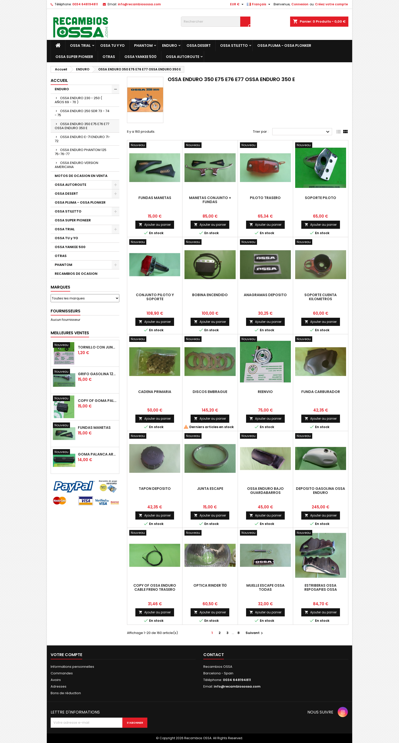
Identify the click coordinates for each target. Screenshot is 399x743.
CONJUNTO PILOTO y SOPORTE (155, 296)
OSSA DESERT (199, 45)
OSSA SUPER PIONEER (74, 56)
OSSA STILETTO (234, 45)
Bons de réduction (66, 693)
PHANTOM (143, 45)
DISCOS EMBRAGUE (210, 391)
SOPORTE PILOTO (320, 197)
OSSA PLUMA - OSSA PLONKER (284, 45)
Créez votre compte (331, 4)
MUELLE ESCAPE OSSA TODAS (265, 587)
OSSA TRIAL (80, 45)
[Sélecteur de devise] (237, 4)
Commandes (62, 673)
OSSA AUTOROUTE (182, 56)
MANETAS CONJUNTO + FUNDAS (210, 199)
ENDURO (169, 45)
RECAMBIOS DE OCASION (76, 273)
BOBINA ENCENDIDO (210, 294)
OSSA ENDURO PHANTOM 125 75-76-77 (80, 151)
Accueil (59, 80)
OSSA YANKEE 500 (140, 56)
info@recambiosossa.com (139, 4)
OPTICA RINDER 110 (210, 585)
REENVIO (265, 391)
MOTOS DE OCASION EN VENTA (81, 175)
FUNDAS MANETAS (94, 428)
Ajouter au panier (155, 224)
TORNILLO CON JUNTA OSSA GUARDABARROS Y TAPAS (97, 347)
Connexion (299, 4)
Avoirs (56, 679)
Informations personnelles (72, 666)
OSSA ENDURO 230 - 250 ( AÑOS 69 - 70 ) (78, 100)
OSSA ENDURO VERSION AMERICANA (76, 164)
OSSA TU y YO (112, 45)
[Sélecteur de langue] (259, 4)
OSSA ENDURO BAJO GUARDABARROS (265, 490)
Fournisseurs (65, 311)
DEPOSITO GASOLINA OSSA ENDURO (320, 490)
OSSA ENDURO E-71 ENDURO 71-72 (82, 138)
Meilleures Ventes (70, 333)
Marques (60, 287)
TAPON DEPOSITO (155, 488)
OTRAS (109, 56)
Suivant (255, 632)
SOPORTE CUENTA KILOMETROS (320, 296)
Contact (213, 655)
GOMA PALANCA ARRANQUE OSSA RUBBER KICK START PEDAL (97, 454)
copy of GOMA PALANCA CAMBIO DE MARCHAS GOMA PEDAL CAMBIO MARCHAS (97, 401)
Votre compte (66, 655)
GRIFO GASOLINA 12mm (97, 374)
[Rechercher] (215, 22)
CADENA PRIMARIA (154, 391)
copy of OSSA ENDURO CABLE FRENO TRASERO (154, 587)
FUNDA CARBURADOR (320, 391)
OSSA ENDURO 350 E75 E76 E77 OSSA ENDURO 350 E (82, 126)
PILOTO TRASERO (265, 197)
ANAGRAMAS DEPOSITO (265, 294)
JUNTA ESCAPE (210, 488)
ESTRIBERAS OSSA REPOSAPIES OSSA (320, 587)
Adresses (58, 686)
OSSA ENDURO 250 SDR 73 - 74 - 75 (82, 113)
